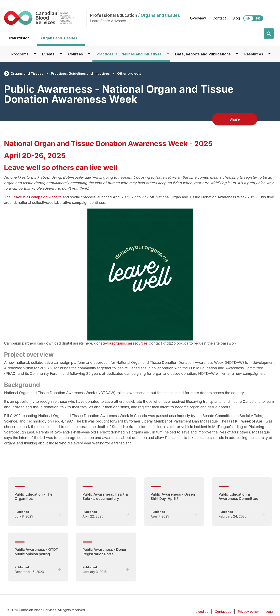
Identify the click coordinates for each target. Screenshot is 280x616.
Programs (20, 54)
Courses (75, 54)
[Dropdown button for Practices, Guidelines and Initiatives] (168, 54)
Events (48, 54)
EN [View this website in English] (248, 18)
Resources (253, 54)
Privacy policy (248, 612)
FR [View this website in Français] (258, 18)
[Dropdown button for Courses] (89, 54)
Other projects (129, 73)
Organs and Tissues (59, 38)
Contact (219, 18)
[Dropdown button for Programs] (35, 54)
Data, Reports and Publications (203, 54)
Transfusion (19, 38)
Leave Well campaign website (37, 197)
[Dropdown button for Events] (61, 54)
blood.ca (201, 612)
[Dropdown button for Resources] (269, 54)
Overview (198, 18)
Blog (236, 18)
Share (235, 119)
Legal (269, 612)
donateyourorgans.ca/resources (121, 343)
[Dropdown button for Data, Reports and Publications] (237, 54)
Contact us (223, 612)
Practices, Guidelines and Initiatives (129, 54)
